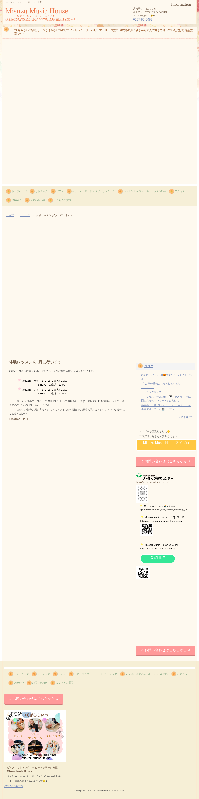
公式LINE (157, 558)
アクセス (180, 191)
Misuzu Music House (29, 23)
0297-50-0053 (143, 19)
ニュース (25, 215)
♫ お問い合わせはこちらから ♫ (165, 461)
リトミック (41, 191)
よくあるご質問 (62, 200)
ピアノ (60, 191)
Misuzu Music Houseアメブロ (166, 443)
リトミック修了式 (151, 392)
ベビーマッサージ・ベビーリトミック (93, 191)
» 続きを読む (186, 417)
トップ (10, 215)
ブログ (148, 366)
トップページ (19, 191)
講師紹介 (17, 200)
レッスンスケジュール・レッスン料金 (144, 191)
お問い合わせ (37, 200)
